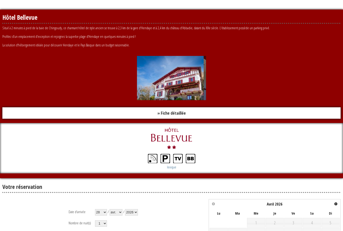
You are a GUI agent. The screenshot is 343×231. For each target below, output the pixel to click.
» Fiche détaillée (171, 113)
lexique (171, 167)
